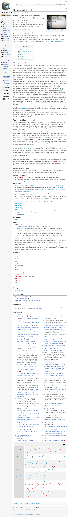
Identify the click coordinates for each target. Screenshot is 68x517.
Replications (5, 26)
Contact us (5, 50)
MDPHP (17, 284)
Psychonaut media (7, 24)
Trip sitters (27, 471)
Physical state (62, 469)
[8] (26, 148)
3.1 (20, 321)
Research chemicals (29, 473)
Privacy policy (15, 514)
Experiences (5, 23)
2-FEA (16, 256)
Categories (16, 503)
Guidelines (5, 52)
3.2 (21, 321)
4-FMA (16, 271)
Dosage (19, 456)
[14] (33, 185)
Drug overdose (28, 458)
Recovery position (49, 464)
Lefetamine (18, 280)
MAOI (55, 139)
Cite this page (6, 83)
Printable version (6, 79)
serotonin (15, 143)
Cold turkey (48, 481)
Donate (3, 15)
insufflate (17, 200)
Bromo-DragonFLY (59, 41)
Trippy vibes (5, 66)
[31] (25, 243)
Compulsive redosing (39, 458)
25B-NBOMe (18, 205)
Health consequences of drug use (45, 449)
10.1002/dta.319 (24, 350)
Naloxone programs (44, 495)
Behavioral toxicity (61, 467)
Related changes (6, 76)
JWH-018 (49, 29)
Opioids (45, 475)
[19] (49, 197)
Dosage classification (30, 455)
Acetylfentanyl (20, 228)
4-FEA (16, 269)
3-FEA (16, 261)
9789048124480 (32, 366)
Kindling (36, 483)
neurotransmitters (60, 189)
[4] (34, 64)
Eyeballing (59, 455)
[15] (32, 190)
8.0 (18, 369)
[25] (24, 214)
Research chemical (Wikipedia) (22, 296)
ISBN (25, 366)
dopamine (21, 143)
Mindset (56, 469)
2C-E (31, 148)
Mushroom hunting (29, 467)
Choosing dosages (40, 455)
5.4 (24, 343)
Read (38, 4)
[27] (20, 234)
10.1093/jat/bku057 (52, 419)
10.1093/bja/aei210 (24, 431)
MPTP (34, 163)
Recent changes (6, 54)
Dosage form (48, 458)
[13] (32, 185)
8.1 (20, 369)
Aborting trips (45, 471)
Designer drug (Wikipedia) (21, 298)
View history (50, 4)
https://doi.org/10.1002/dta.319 (35, 308)
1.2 (21, 314)
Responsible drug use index (23, 444)
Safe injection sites (29, 493)
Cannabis (50, 473)
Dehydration (59, 447)
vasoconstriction (55, 212)
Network (5, 62)
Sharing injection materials (31, 464)
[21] (21, 203)
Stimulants (55, 473)
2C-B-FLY (23, 148)
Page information (6, 82)
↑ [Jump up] (44, 315)
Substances (5, 21)
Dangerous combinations (41, 461)
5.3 (23, 343)
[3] (65, 40)
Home (4, 19)
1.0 (18, 314)
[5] (63, 71)
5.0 (18, 343)
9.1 (20, 373)
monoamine (46, 185)
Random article (6, 40)
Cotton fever (41, 464)
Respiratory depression (38, 451)
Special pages (6, 77)
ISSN (27, 341)
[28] (22, 234)
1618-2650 (31, 391)
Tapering (42, 481)
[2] (36, 25)
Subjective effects (6, 30)
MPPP (56, 161)
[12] (45, 180)
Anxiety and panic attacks (38, 447)
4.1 (20, 325)
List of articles (6, 38)
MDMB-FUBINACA (20, 177)
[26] (18, 219)
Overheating (33, 449)
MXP (16, 219)
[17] (24, 197)
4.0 (18, 325)
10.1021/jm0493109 (52, 334)
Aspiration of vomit (58, 451)
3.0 (18, 321)
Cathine (17, 274)
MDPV (16, 282)
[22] (22, 205)
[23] (22, 207)
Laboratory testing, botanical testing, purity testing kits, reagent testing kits (42, 491)
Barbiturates (56, 475)
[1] (28, 20)
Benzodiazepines (29, 475)
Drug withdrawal (56, 481)
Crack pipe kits (28, 496)
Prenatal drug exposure (60, 449)
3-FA (16, 260)
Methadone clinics (54, 495)
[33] (42, 247)
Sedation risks (28, 451)
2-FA (16, 254)
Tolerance (52, 485)
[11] (43, 180)
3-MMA (17, 265)
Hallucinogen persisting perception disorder (45, 452)
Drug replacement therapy (46, 487)
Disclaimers (31, 514)
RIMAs (61, 187)
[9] (55, 210)
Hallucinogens (19, 470)
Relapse (55, 487)
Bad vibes (5, 68)
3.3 (23, 321)
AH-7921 (17, 238)
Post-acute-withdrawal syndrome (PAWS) (49, 483)
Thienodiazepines (38, 475)
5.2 (21, 343)
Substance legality (51, 467)
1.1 (20, 314)
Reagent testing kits (29, 461)
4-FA (16, 267)
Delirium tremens (29, 483)
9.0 (18, 373)
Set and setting (45, 469)
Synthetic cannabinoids (41, 473)
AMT (16, 185)
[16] (34, 194)
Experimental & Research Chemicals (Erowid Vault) (27, 300)
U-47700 (17, 246)
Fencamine (18, 278)
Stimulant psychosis (29, 452)
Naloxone (57, 464)
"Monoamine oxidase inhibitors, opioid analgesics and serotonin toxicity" (28, 426)
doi (23, 339)
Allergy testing (49, 457)
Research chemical (24, 503)
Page (14, 4)
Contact (9, 15)
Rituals (4, 28)
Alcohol (50, 475)
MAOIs (40, 141)
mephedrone (22, 108)
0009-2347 (32, 341)
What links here (6, 74)
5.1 (20, 343)
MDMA (46, 198)
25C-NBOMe (18, 207)
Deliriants (49, 477)
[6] (22, 78)
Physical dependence (30, 485)
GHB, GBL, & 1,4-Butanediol (31, 477)
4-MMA (17, 273)
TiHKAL (36, 90)
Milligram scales (28, 457)
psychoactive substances (19, 18)
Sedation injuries (49, 451)
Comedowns (28, 447)
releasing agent (41, 189)
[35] (19, 281)
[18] (25, 197)
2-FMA (16, 258)
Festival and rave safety (54, 461)
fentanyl (42, 246)
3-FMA (16, 263)
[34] (46, 249)
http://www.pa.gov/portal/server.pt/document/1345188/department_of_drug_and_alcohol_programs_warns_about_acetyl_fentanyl (55, 391)
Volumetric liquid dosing (39, 457)
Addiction (27, 481)
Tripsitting (5, 32)
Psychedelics (28, 479)
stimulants (45, 141)
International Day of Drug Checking (33, 463)
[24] (22, 208)
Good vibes (5, 64)
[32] (59, 245)
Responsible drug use (35, 503)
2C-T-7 (15, 43)
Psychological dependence (42, 485)
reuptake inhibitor (54, 185)
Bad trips (38, 471)
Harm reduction (19, 464)
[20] (51, 201)
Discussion (18, 4)
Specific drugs (19, 476)
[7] (33, 144)
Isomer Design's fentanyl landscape (27, 226)
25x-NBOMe (52, 41)
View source (43, 4)
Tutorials (5, 34)
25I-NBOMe (18, 203)
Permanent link (6, 80)
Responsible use (19, 290)
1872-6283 (51, 362)
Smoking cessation (29, 489)
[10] (30, 178)
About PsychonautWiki (23, 514)
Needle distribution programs (32, 495)
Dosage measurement (51, 455)
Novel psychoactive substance (27, 12)
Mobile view (37, 514)
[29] (55, 234)
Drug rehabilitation (60, 485)
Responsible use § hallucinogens (33, 469)
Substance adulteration (40, 467)
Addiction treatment (34, 481)
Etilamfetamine (18, 276)
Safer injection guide (48, 463)
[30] (29, 236)
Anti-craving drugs (34, 487)
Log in (66, 1)
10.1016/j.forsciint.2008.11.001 (54, 361)
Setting (51, 469)
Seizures (27, 449)
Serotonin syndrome (50, 447)
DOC (16, 193)
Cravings (27, 487)
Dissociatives (56, 477)
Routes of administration (60, 457)
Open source (6, 56)
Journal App (5, 42)
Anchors (33, 471)
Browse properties (6, 85)
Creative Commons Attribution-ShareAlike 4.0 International (35, 511)
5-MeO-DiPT (18, 209)
